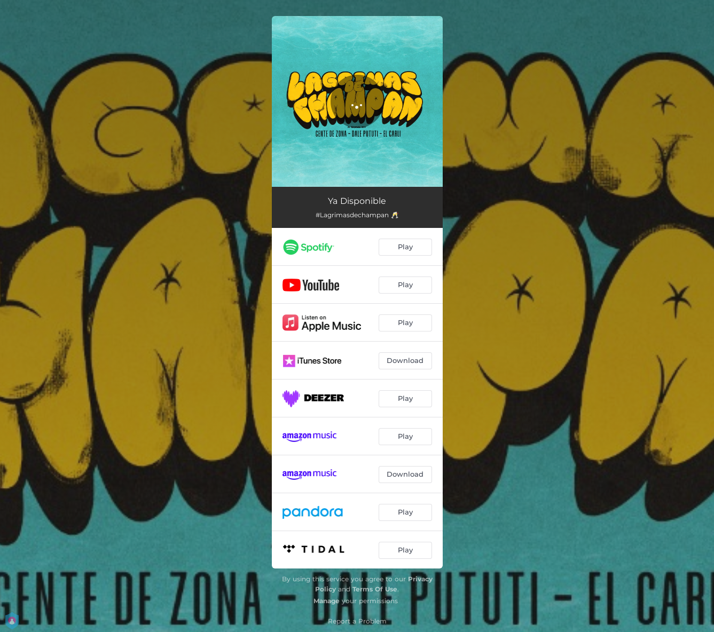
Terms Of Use (374, 589)
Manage (326, 601)
